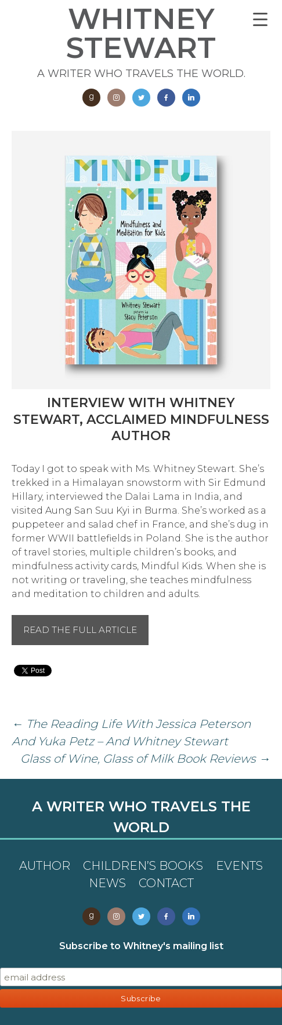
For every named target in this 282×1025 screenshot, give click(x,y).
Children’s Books (143, 866)
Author (44, 866)
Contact (166, 883)
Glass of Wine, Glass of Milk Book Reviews (145, 759)
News (107, 883)
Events (239, 866)
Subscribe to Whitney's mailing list (141, 945)
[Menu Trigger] (260, 19)
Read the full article (80, 629)
